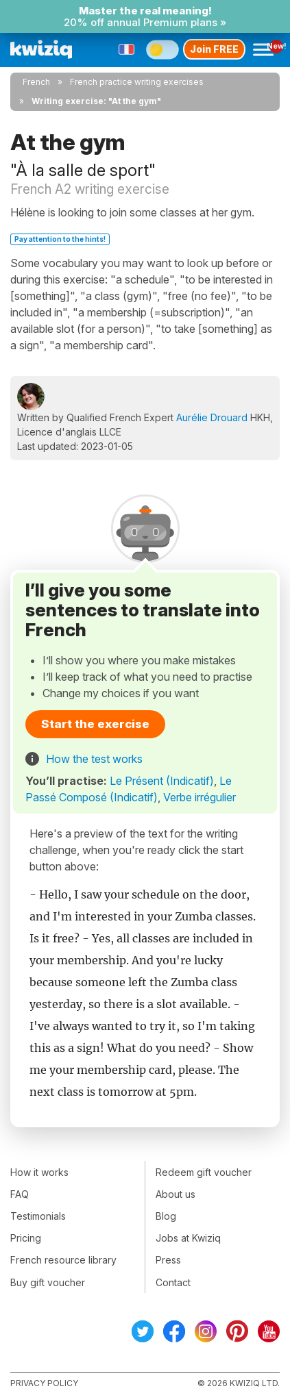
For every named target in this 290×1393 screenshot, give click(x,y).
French (36, 82)
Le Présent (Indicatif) (162, 781)
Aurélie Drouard (211, 417)
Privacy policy (44, 1383)
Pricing (25, 1238)
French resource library (63, 1260)
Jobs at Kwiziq (188, 1238)
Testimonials (38, 1216)
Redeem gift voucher (204, 1172)
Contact (173, 1282)
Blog (166, 1216)
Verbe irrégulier (199, 797)
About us (175, 1194)
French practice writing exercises (137, 82)
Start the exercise (95, 724)
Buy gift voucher (47, 1282)
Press (168, 1260)
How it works (39, 1172)
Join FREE (214, 49)
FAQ (19, 1194)
